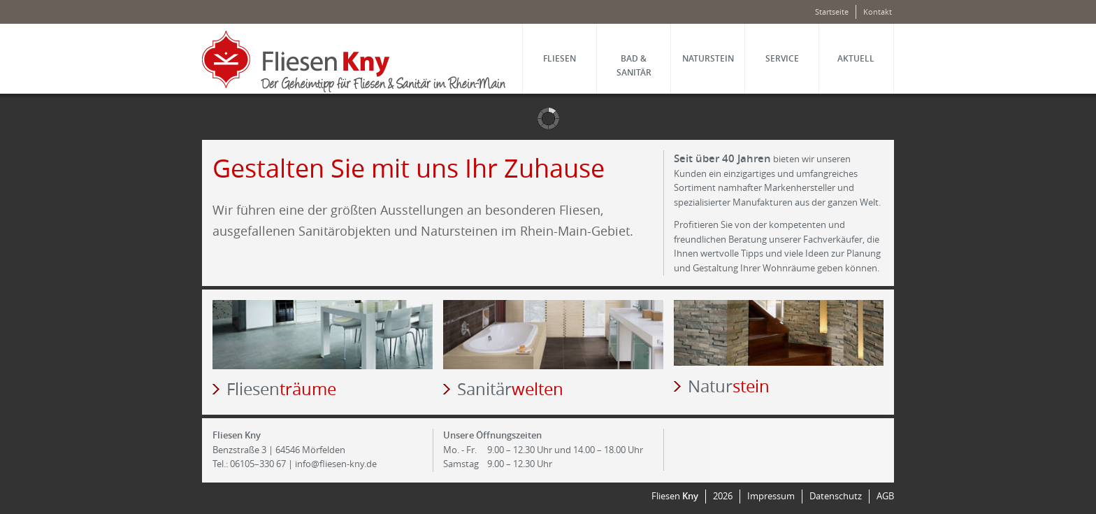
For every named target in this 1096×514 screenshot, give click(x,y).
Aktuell (855, 58)
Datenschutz (835, 496)
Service (782, 58)
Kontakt (877, 11)
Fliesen (559, 58)
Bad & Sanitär (633, 65)
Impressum (771, 496)
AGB (885, 496)
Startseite (832, 11)
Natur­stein (708, 58)
